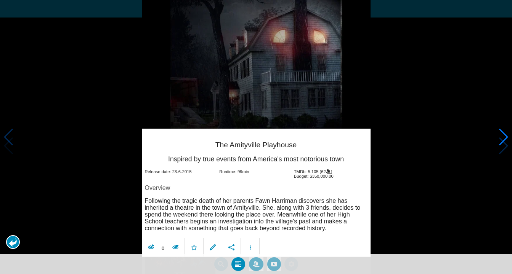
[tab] (238, 262)
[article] (256, 192)
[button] (13, 242)
